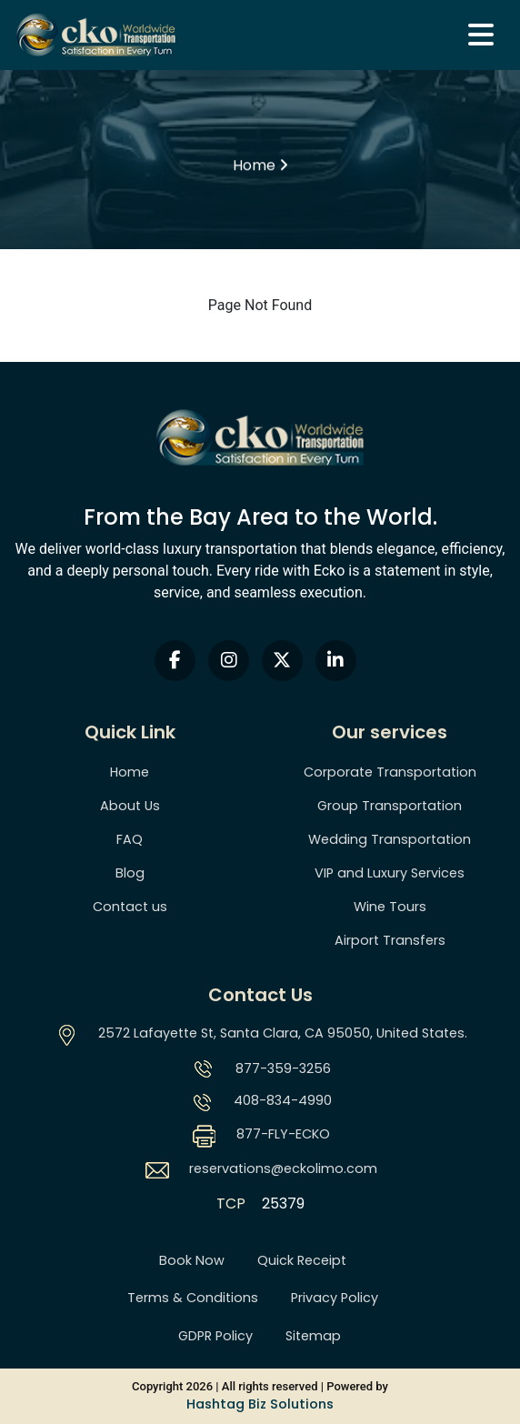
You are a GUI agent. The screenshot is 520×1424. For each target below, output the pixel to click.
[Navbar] (480, 35)
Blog (130, 873)
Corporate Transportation (390, 772)
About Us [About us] (130, 806)
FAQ (129, 839)
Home (129, 772)
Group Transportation (389, 806)
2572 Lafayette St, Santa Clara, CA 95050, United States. (282, 1033)
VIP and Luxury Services (390, 873)
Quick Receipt (301, 1260)
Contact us (130, 907)
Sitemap (313, 1336)
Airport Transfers (390, 940)
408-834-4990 (283, 1100)
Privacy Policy (334, 1298)
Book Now (192, 1260)
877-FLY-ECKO (283, 1134)
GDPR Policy (215, 1336)
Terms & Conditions (192, 1298)
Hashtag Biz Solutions (260, 1404)
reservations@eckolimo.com (283, 1168)
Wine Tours (390, 907)
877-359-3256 (283, 1068)
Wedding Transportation (389, 839)
